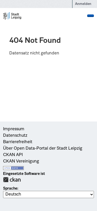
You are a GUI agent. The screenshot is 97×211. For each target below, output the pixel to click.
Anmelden (83, 4)
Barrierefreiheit (17, 142)
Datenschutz (15, 136)
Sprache (10, 188)
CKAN (12, 179)
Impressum (13, 129)
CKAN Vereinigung (21, 161)
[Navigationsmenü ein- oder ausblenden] (90, 15)
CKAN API (13, 155)
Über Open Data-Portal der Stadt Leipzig (42, 149)
